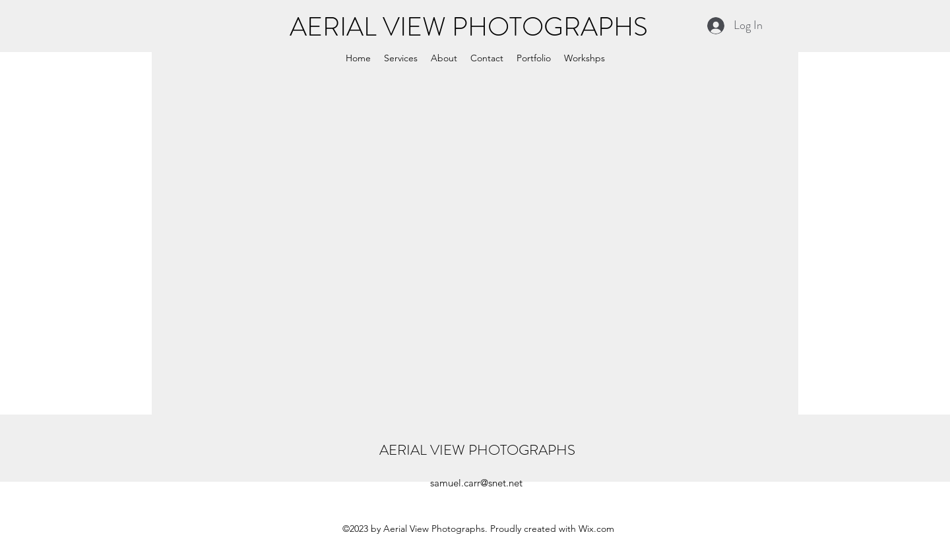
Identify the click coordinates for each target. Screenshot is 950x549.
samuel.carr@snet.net (476, 483)
